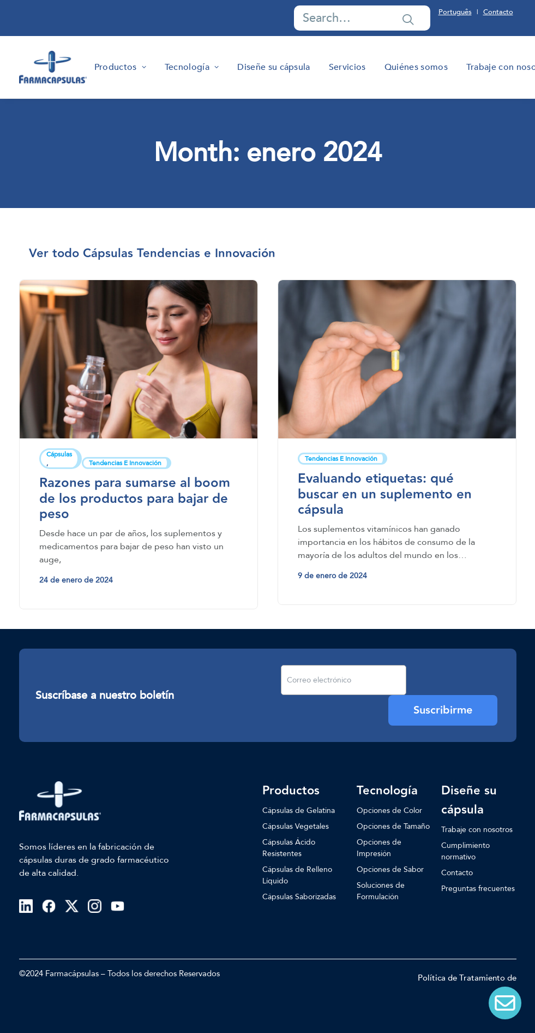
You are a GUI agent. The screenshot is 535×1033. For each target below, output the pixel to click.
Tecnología (192, 67)
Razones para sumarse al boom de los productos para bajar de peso (134, 499)
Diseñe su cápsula (273, 67)
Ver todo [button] (54, 253)
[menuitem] (120, 67)
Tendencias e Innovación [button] (206, 253)
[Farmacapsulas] (53, 67)
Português (455, 12)
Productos (120, 67)
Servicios (347, 67)
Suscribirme (442, 710)
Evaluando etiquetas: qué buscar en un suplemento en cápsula (385, 494)
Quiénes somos (416, 67)
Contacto (498, 12)
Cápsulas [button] (108, 253)
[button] (408, 19)
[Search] (362, 18)
